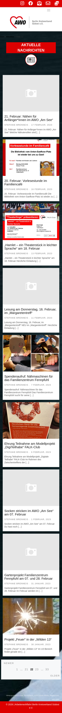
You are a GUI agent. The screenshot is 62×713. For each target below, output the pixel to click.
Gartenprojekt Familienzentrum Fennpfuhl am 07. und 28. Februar (28, 576)
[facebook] (30, 4)
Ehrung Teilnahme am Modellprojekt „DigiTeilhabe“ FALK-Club (29, 445)
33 (47, 669)
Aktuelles (10, 37)
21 (26, 669)
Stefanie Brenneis (16, 125)
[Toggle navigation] (48, 10)
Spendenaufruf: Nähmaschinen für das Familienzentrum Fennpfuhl (28, 378)
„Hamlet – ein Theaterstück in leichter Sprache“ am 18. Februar (30, 246)
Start (2, 37)
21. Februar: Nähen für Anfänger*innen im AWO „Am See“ (28, 118)
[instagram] (22, 4)
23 (37, 669)
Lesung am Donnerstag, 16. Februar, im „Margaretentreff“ (30, 311)
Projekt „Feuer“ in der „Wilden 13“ (28, 639)
